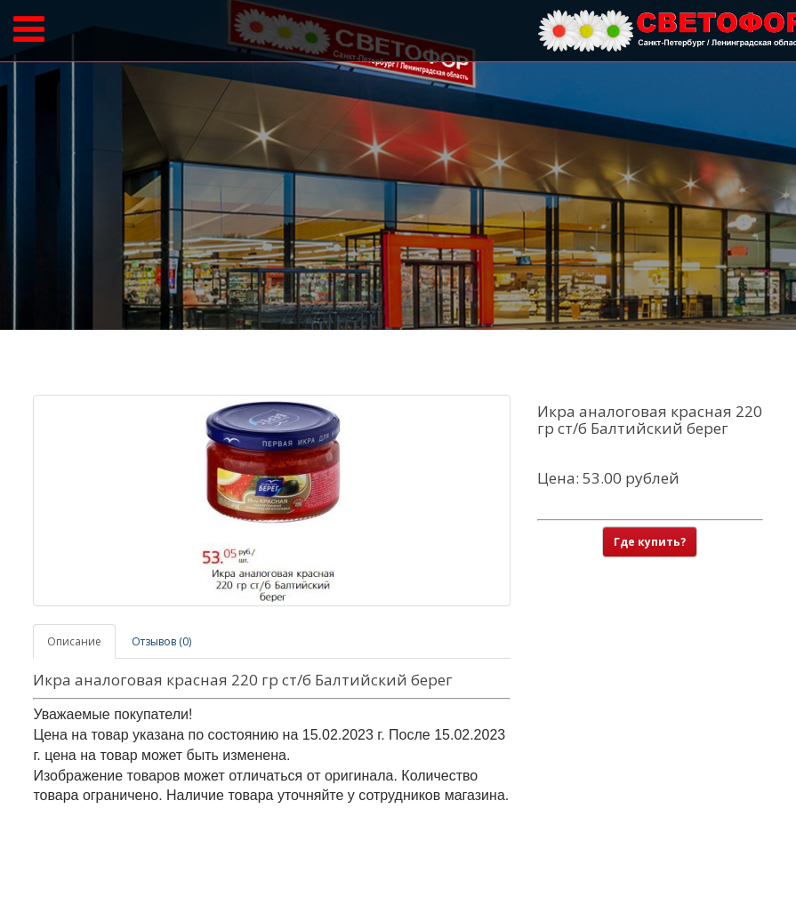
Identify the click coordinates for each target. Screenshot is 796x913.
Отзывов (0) (161, 641)
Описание (74, 641)
